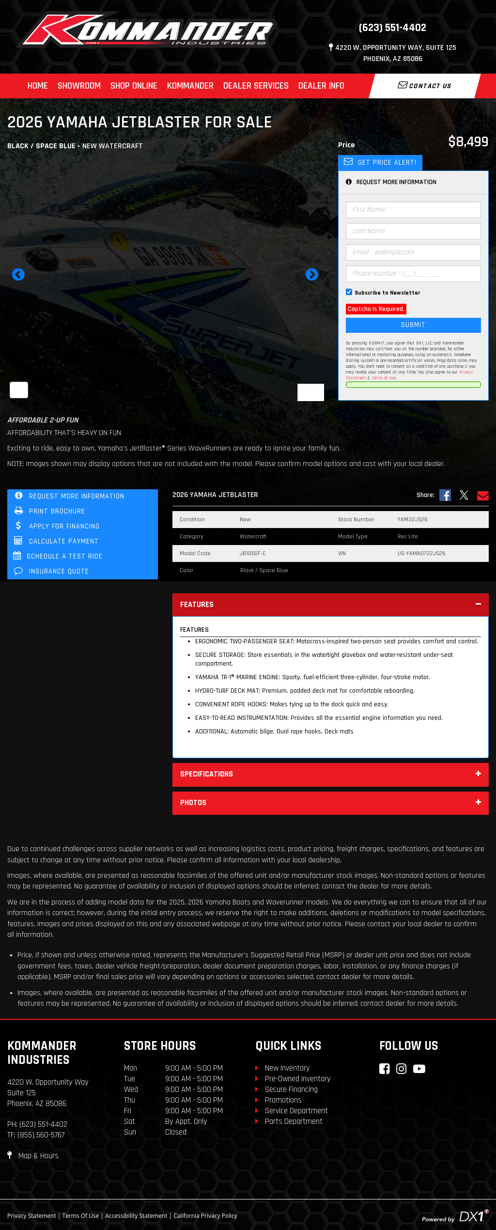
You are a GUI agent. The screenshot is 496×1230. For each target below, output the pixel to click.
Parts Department (289, 1121)
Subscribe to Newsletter (387, 292)
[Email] (413, 252)
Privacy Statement (31, 1216)
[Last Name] (413, 231)
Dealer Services (256, 86)
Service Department (291, 1110)
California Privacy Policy (205, 1216)
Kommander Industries (42, 1053)
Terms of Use (384, 378)
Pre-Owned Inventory (293, 1079)
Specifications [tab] (330, 774)
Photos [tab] (330, 803)
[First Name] (413, 210)
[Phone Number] (413, 273)
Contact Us (424, 85)
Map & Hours (33, 1156)
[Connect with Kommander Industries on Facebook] (384, 1069)
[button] (18, 277)
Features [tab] (330, 605)
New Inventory (282, 1068)
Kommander (190, 86)
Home (38, 86)
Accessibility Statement (136, 1216)
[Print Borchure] (82, 511)
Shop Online (133, 86)
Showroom (79, 86)
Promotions (278, 1100)
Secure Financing (286, 1089)
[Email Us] (483, 495)
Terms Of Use (80, 1216)
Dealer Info (321, 86)
